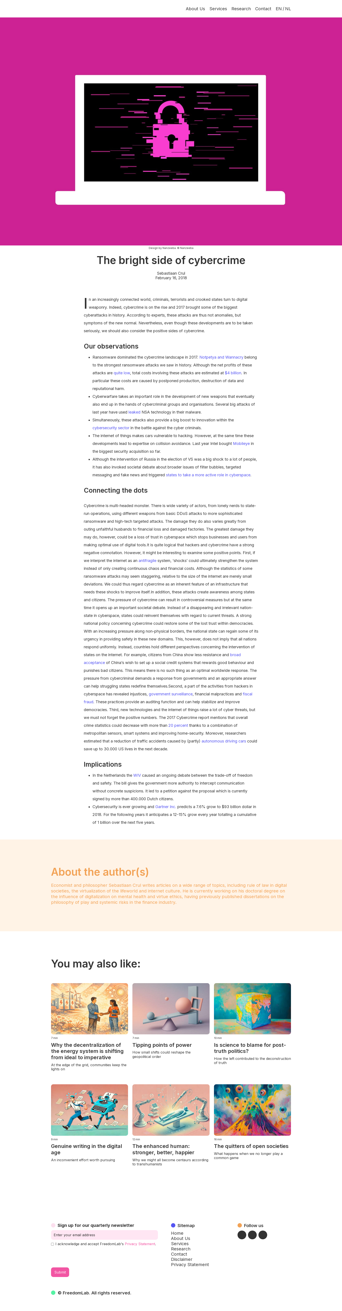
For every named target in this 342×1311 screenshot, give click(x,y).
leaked (134, 412)
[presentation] (84, 1256)
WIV (137, 775)
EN (279, 8)
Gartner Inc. (165, 806)
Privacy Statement (140, 1244)
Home (177, 1233)
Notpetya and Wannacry (221, 357)
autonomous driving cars (224, 741)
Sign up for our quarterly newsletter (96, 1225)
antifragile (147, 560)
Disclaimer (181, 1259)
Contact (263, 8)
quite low (122, 373)
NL (288, 8)
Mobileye (241, 443)
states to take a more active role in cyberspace (208, 475)
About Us (195, 8)
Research (241, 8)
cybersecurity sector (110, 428)
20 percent (178, 725)
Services (218, 8)
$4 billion (233, 373)
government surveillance (171, 694)
